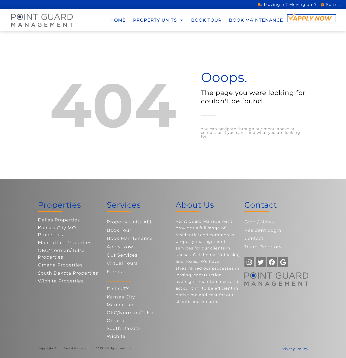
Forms (114, 271)
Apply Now (120, 246)
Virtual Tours (122, 263)
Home (118, 20)
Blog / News (259, 222)
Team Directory (263, 246)
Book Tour (206, 20)
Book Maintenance (256, 20)
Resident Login (262, 230)
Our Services (122, 255)
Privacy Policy (294, 349)
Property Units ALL (130, 222)
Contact (254, 238)
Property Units (158, 20)
